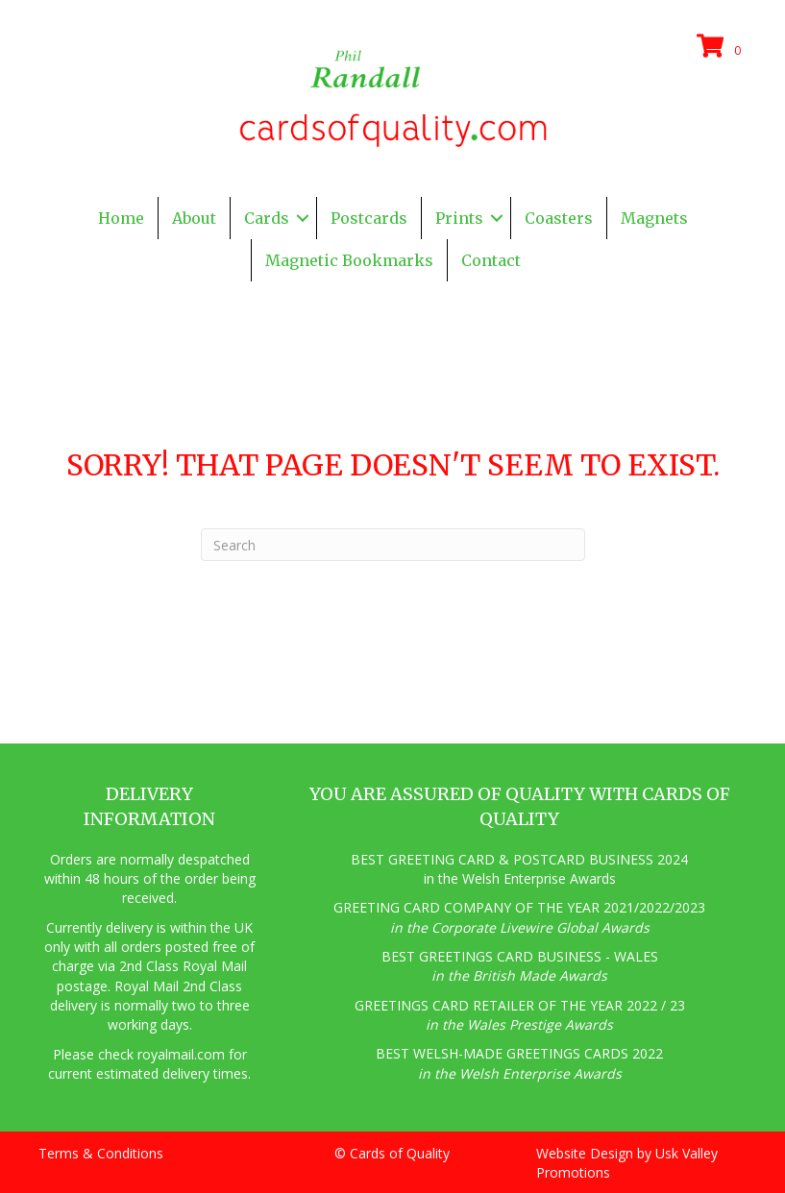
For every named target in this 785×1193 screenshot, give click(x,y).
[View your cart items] (722, 47)
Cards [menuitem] (266, 218)
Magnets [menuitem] (654, 218)
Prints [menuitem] (459, 218)
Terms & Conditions (100, 1153)
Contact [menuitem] (491, 260)
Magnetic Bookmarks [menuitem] (349, 260)
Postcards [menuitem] (369, 218)
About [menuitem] (194, 218)
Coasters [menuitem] (559, 218)
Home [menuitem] (121, 218)
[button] (302, 218)
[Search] (393, 544)
